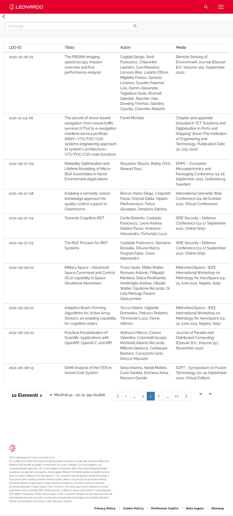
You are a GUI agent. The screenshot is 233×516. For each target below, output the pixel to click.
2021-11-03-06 (21, 118)
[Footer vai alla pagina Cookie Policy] (133, 508)
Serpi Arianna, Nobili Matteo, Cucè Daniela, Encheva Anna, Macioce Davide (144, 373)
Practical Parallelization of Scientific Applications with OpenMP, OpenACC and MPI (88, 337)
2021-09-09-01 (21, 308)
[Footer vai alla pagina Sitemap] (217, 508)
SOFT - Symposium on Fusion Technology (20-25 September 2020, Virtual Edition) (201, 373)
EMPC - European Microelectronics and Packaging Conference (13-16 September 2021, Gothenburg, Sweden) (201, 173)
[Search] (68, 26)
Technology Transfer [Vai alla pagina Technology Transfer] (26, 7)
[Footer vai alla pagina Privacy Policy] (105, 508)
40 (178, 397)
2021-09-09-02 (21, 267)
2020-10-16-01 (21, 57)
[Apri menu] (220, 7)
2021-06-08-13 (21, 368)
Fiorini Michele (132, 118)
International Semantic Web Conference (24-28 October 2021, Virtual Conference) (199, 198)
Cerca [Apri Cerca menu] (206, 7)
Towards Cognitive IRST (84, 218)
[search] (135, 26)
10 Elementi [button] (29, 396)
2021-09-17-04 (21, 218)
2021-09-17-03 (21, 243)
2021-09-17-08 (21, 193)
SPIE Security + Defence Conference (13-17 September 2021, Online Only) (201, 223)
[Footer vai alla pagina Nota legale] (195, 508)
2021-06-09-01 (21, 332)
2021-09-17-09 (21, 163)
